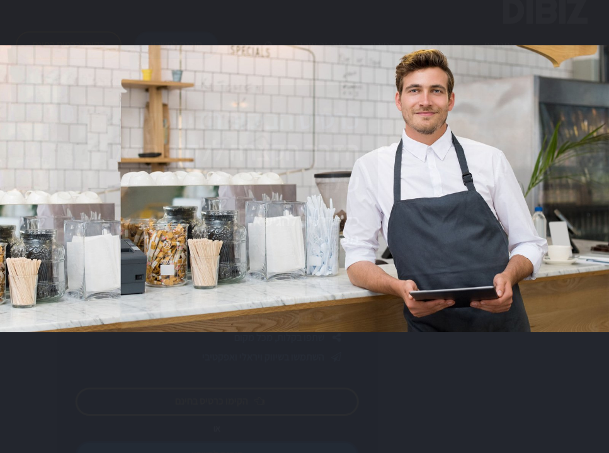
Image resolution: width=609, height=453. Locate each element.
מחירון (383, 57)
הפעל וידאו (229, 267)
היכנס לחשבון (176, 57)
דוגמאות (439, 57)
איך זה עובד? (318, 57)
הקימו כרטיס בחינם (68, 57)
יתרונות (498, 57)
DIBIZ (544, 23)
